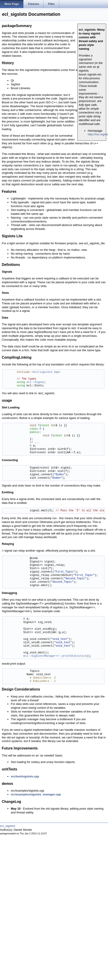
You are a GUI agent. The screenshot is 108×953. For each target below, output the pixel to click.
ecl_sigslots (7, 826)
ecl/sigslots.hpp (46, 372)
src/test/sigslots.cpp (25, 776)
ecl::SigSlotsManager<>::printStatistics (54, 656)
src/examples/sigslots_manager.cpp (36, 794)
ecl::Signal (35, 382)
